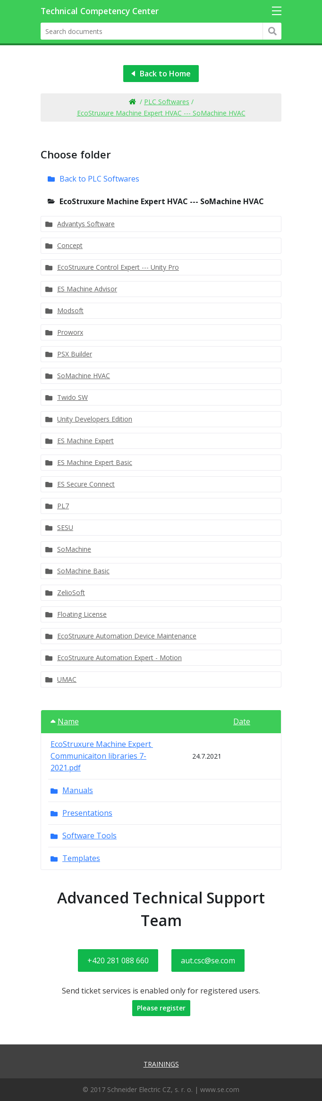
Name (65, 721)
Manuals (77, 790)
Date (241, 721)
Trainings (161, 1064)
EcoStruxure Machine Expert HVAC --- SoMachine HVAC (161, 112)
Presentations (87, 813)
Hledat (272, 31)
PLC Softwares (166, 101)
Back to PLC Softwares (99, 179)
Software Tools (89, 835)
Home (132, 102)
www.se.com (219, 1089)
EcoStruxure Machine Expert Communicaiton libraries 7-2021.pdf (102, 756)
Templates (81, 858)
